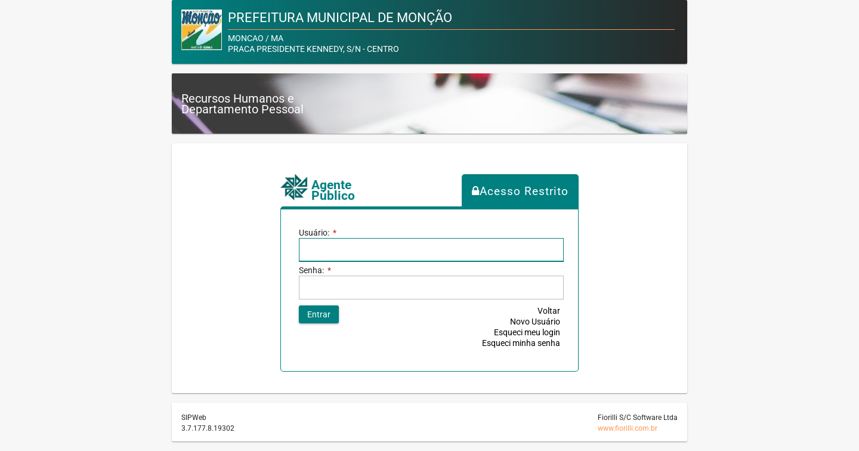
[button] (319, 314)
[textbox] (431, 287)
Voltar (548, 311)
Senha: (315, 270)
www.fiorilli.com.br (627, 428)
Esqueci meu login (527, 332)
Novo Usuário (535, 321)
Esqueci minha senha (521, 343)
